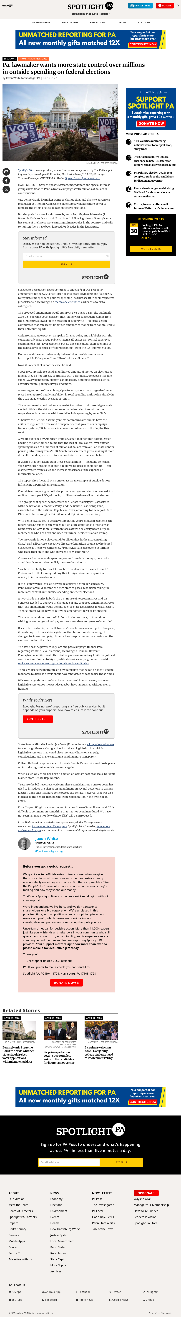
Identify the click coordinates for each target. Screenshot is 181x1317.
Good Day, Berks (103, 1217)
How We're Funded (146, 1211)
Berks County (98, 22)
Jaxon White (46, 838)
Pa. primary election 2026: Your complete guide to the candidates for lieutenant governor (59, 1057)
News (54, 1193)
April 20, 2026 (94, 1017)
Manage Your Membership (151, 1205)
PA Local (97, 1211)
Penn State (57, 1247)
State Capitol (58, 1259)
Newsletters (102, 1193)
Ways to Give (142, 1199)
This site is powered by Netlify (40, 1313)
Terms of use (154, 1313)
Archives (55, 1271)
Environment (58, 1211)
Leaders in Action (145, 1217)
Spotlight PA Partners (23, 1217)
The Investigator (103, 1205)
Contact (14, 1247)
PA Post (97, 1199)
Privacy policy (166, 1313)
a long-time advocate (100, 744)
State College (70, 22)
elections (144, 22)
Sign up (121, 1162)
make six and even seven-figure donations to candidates (53, 663)
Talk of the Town (102, 1229)
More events (151, 249)
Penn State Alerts (103, 1223)
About (122, 22)
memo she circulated (67, 302)
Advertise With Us (20, 1259)
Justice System (59, 1235)
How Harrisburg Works (65, 1229)
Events (54, 1217)
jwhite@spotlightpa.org (51, 851)
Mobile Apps (17, 1241)
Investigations (41, 22)
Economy (56, 1199)
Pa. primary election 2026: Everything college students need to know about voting (99, 1053)
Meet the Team (18, 1205)
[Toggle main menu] (7, 5)
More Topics (58, 1265)
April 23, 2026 (12, 1017)
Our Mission (17, 1199)
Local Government (62, 1241)
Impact (13, 1223)
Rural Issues (58, 1253)
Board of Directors (21, 1211)
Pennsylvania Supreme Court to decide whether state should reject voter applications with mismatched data (18, 1054)
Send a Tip (15, 1253)
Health (54, 1223)
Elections (10, 58)
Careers (14, 1235)
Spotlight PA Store (146, 1223)
